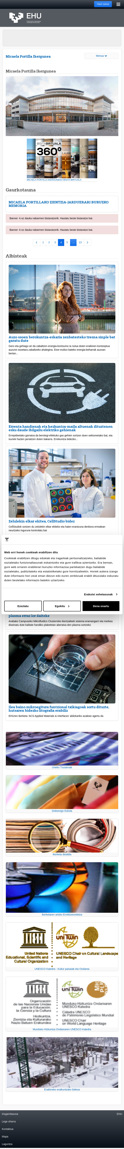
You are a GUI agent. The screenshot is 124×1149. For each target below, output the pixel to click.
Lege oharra (9, 1121)
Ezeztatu (23, 605)
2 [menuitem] (50, 243)
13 (81, 243)
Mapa (5, 1136)
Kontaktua (7, 1129)
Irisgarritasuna (10, 1113)
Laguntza (7, 1144)
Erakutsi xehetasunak (98, 594)
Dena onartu (101, 605)
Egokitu (62, 605)
